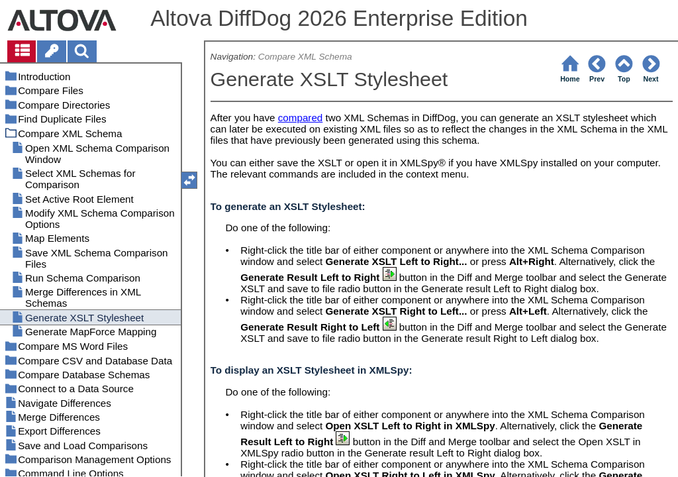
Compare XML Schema (305, 57)
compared (300, 117)
